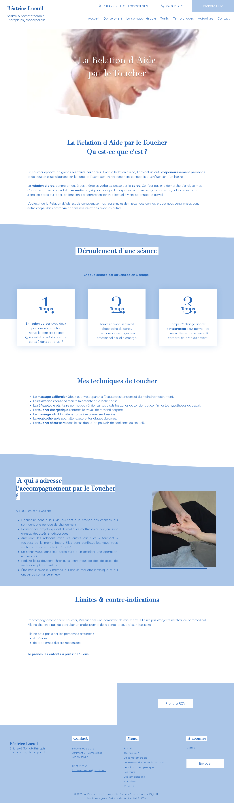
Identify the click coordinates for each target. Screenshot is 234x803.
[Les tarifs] (145, 772)
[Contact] (145, 786)
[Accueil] (137, 748)
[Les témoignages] (145, 776)
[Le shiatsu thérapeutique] (145, 767)
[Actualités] (145, 781)
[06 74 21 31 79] (172, 6)
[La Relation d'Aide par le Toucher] (145, 762)
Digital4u (154, 794)
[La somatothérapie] (141, 757)
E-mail (191, 748)
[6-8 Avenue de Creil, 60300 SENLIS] (123, 6)
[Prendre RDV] (213, 6)
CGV (143, 798)
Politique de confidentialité (124, 798)
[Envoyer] (205, 763)
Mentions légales (97, 798)
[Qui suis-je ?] (137, 753)
